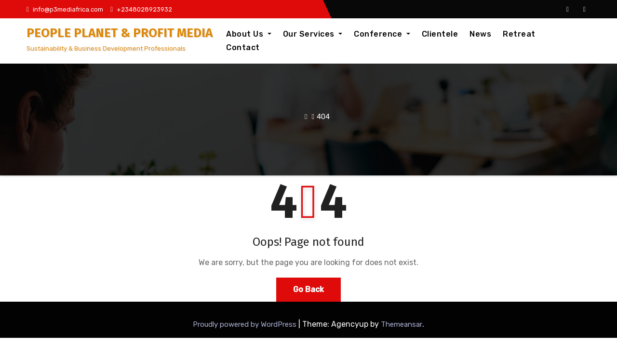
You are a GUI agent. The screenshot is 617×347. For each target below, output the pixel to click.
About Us (248, 34)
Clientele (440, 34)
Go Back (308, 289)
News (480, 34)
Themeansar (401, 324)
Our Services (313, 34)
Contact (243, 47)
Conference (382, 34)
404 (323, 116)
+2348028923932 (141, 9)
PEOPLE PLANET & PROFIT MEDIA (120, 33)
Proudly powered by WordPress (245, 324)
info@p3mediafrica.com (65, 9)
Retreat (519, 34)
